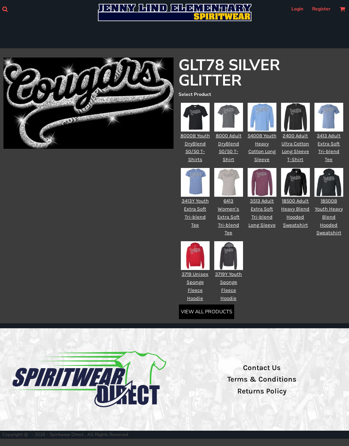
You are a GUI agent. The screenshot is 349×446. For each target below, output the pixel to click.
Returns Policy (261, 391)
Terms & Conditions (261, 379)
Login (297, 9)
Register (321, 9)
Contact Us (262, 368)
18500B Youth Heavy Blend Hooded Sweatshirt (329, 216)
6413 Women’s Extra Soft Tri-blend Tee (228, 216)
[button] (5, 9)
